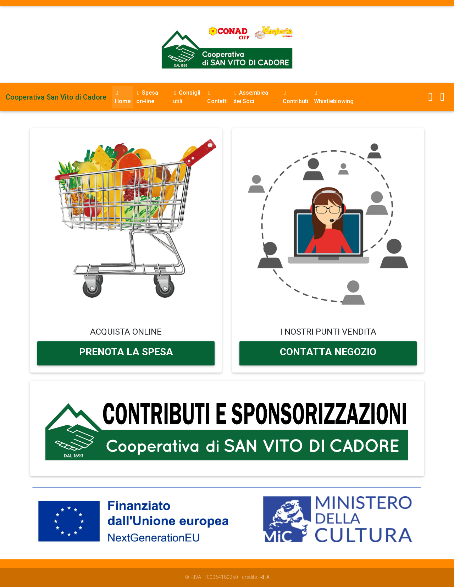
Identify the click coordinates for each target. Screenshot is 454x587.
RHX (265, 577)
